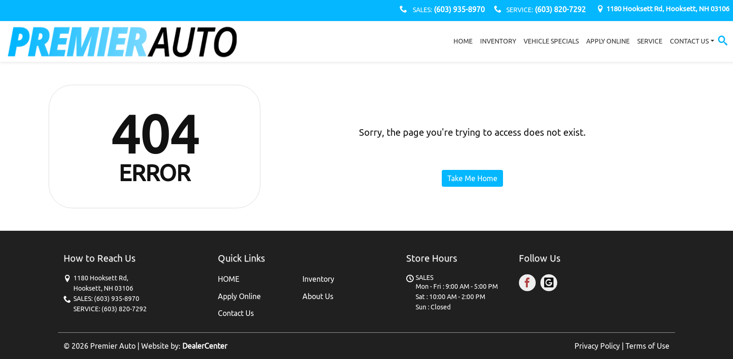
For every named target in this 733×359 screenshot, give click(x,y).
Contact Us (236, 313)
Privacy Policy (597, 346)
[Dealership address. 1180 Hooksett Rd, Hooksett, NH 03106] (667, 9)
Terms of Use (647, 346)
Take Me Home (472, 178)
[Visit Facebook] (529, 284)
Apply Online (239, 296)
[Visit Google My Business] (550, 284)
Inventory (318, 279)
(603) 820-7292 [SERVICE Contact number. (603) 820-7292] (559, 9)
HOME (228, 279)
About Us (317, 296)
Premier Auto (113, 346)
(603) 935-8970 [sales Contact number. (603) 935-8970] (458, 9)
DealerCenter (204, 346)
